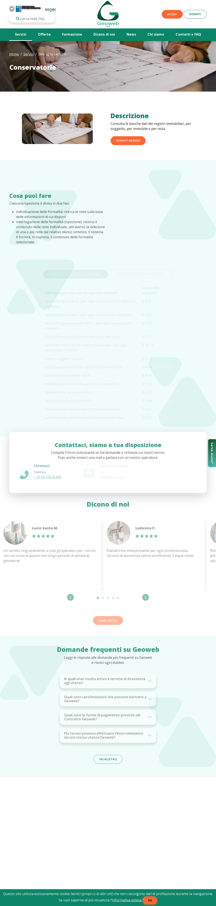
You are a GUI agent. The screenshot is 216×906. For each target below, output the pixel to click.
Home (14, 54)
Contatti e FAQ (188, 34)
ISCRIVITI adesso (128, 144)
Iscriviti (195, 14)
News (131, 34)
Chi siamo (155, 34)
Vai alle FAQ (108, 764)
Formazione (72, 34)
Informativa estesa (127, 900)
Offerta (44, 34)
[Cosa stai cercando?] (32, 19)
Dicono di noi (104, 34)
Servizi (20, 34)
